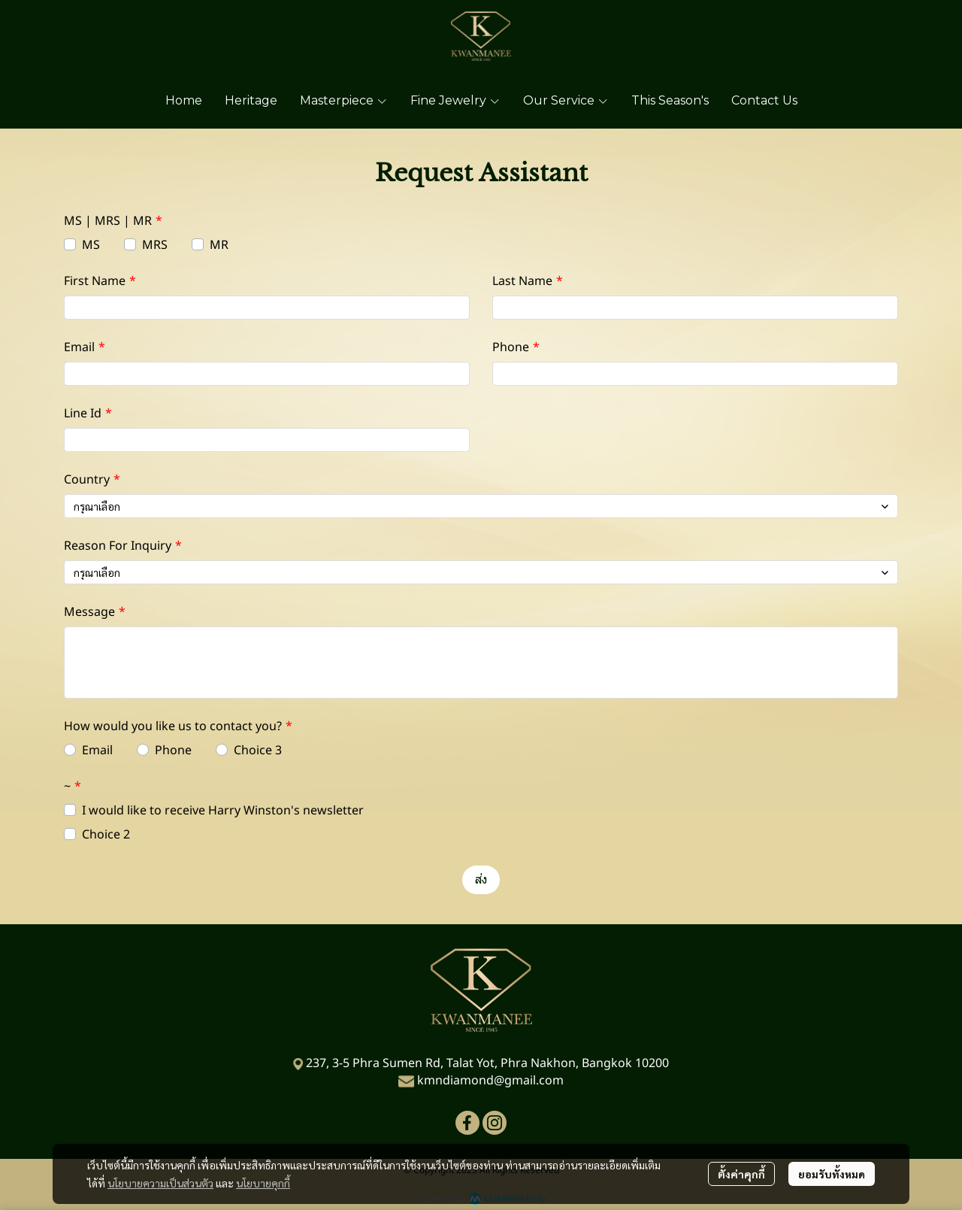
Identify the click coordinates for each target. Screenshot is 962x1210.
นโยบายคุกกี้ (263, 1183)
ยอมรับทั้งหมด (831, 1174)
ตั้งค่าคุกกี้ (741, 1174)
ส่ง (481, 879)
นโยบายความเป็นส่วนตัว (160, 1183)
